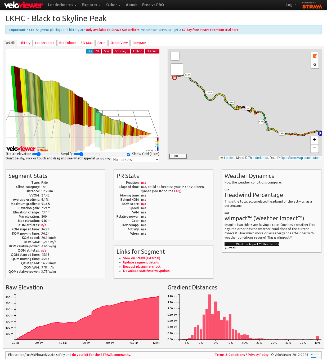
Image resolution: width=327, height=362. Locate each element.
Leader (45, 42)
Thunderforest (258, 158)
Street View (119, 42)
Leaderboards (62, 5)
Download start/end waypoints (146, 270)
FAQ (177, 191)
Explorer (91, 5)
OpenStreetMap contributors (300, 158)
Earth (101, 42)
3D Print (152, 51)
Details (10, 42)
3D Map (87, 42)
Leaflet (227, 158)
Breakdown (67, 42)
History (25, 42)
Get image (121, 51)
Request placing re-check (141, 266)
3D (90, 51)
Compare (139, 42)
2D (97, 51)
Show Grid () (143, 154)
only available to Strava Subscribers (113, 30)
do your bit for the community (101, 354)
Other (113, 5)
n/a (43, 225)
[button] (320, 133)
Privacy (258, 354)
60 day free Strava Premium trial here (210, 30)
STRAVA (312, 4)
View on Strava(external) (141, 258)
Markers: (103, 159)
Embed (137, 51)
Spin (107, 51)
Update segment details (141, 262)
